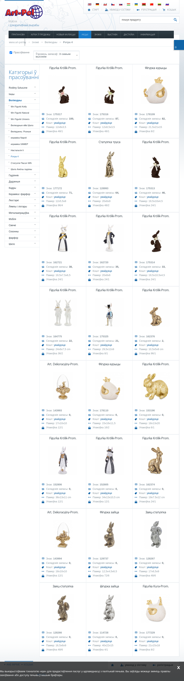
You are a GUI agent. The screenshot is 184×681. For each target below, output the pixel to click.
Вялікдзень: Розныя (21, 131)
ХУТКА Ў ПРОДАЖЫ (40, 34)
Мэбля (12, 219)
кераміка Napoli (19, 138)
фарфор (13, 238)
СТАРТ (95, 9)
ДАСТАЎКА (129, 34)
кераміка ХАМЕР (19, 144)
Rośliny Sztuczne (18, 87)
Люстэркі (14, 200)
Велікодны (51, 42)
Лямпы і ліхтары (18, 206)
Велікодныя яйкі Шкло (22, 125)
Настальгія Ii (17, 150)
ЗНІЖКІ (97, 34)
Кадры (12, 188)
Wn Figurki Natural (20, 113)
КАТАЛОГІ (17, 42)
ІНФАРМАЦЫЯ (147, 34)
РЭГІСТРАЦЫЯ (148, 9)
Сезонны (14, 231)
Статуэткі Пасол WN (21, 163)
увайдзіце (60, 122)
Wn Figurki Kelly (19, 106)
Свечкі (12, 225)
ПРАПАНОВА (18, 34)
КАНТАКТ (32, 42)
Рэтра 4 (68, 42)
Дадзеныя (14, 181)
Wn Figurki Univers (20, 119)
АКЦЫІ (85, 34)
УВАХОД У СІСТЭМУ (120, 9)
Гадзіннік (14, 175)
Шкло (12, 244)
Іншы (12, 94)
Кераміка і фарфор (19, 194)
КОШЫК (171, 9)
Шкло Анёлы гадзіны (21, 169)
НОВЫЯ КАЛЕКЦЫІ (65, 34)
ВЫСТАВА (113, 34)
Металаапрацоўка (19, 213)
